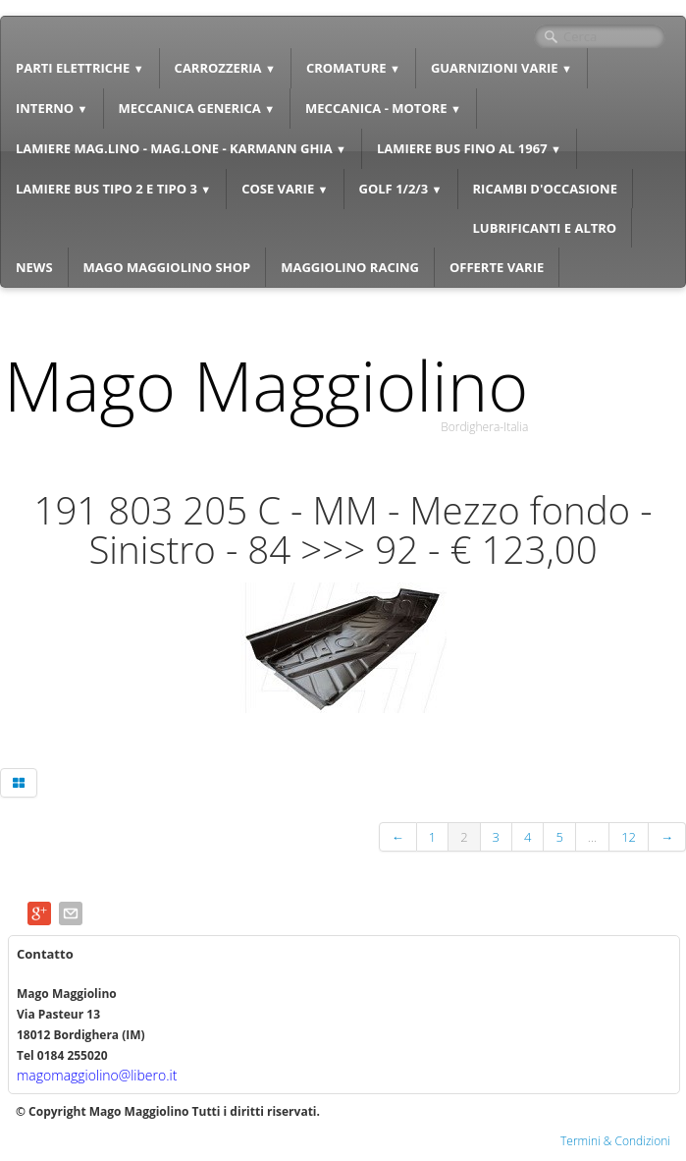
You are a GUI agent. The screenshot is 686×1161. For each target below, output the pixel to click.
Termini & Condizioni (615, 1141)
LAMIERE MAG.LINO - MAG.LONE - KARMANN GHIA (181, 148)
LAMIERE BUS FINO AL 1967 (469, 148)
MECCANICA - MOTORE (383, 108)
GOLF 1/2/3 (401, 188)
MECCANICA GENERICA (197, 108)
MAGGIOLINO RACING (350, 267)
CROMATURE (353, 68)
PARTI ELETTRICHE (80, 68)
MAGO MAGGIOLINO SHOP (167, 267)
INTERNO (52, 108)
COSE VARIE (284, 188)
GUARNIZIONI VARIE (501, 68)
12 (628, 837)
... (592, 837)
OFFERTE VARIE (496, 267)
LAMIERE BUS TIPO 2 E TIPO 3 (113, 188)
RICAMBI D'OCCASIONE (545, 188)
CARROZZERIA (225, 68)
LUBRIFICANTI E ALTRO (545, 228)
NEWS (34, 267)
